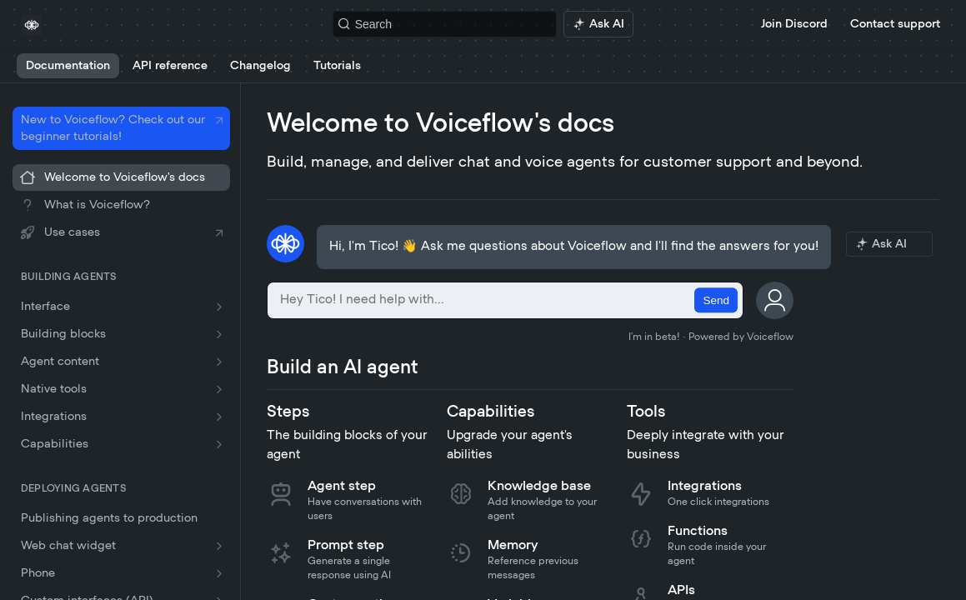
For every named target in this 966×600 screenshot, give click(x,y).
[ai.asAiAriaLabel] (598, 24)
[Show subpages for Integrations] (219, 416)
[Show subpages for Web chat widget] (219, 545)
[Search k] (445, 24)
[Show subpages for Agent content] (219, 361)
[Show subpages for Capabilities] (219, 444)
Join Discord (794, 24)
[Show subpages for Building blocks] (219, 334)
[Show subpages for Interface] (219, 306)
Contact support (895, 24)
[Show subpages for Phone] (219, 573)
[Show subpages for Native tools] (219, 389)
